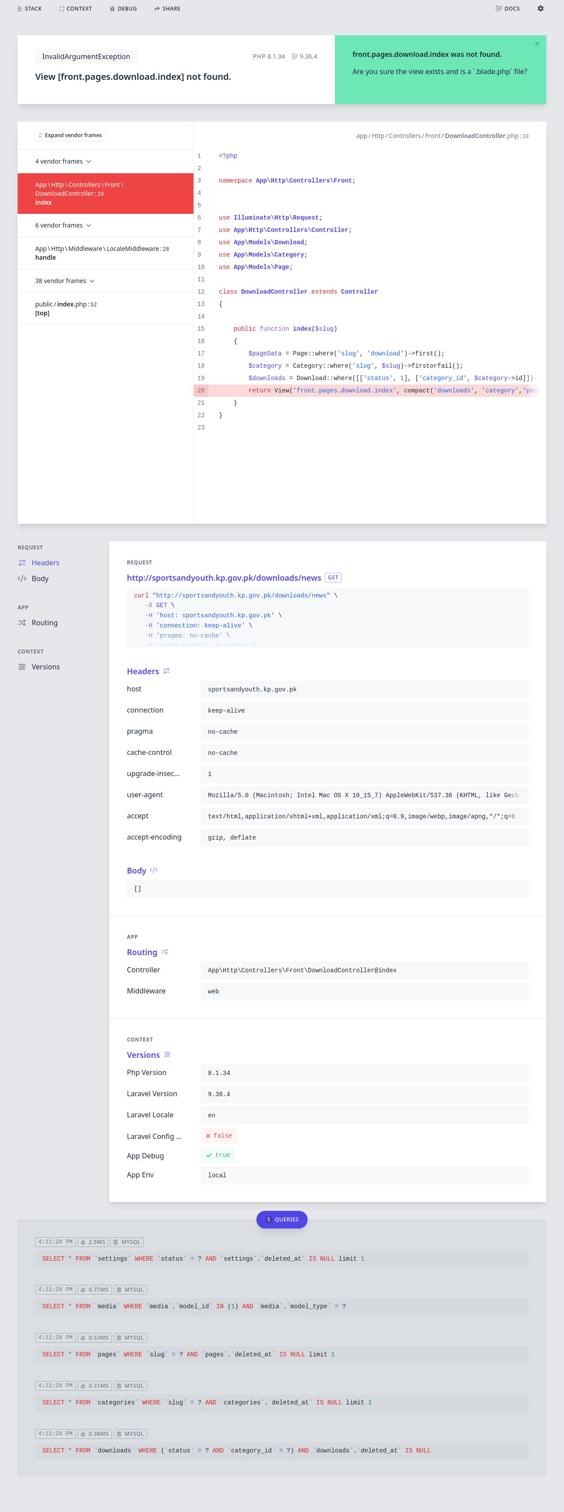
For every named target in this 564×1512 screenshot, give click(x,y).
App (23, 607)
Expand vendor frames (70, 135)
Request (30, 547)
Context (31, 651)
